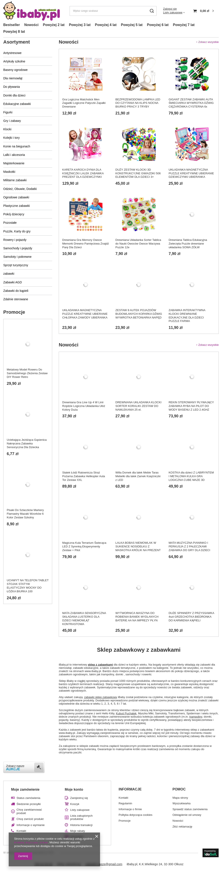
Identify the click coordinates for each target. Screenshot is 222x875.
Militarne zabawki (15, 180)
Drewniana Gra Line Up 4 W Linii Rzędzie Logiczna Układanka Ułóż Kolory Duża (83, 406)
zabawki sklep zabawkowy (100, 697)
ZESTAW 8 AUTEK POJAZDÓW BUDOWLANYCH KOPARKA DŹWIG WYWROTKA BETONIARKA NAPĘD (138, 314)
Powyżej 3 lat (80, 25)
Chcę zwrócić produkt (30, 819)
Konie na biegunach (16, 146)
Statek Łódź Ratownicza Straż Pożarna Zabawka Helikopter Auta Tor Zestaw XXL (83, 476)
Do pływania (11, 86)
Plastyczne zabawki (16, 205)
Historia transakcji (81, 825)
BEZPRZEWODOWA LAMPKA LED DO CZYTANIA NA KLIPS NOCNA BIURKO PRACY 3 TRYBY (137, 103)
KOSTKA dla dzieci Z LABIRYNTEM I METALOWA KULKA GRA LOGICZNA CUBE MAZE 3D (191, 476)
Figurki (7, 112)
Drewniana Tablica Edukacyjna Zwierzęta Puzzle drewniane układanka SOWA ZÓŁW (188, 243)
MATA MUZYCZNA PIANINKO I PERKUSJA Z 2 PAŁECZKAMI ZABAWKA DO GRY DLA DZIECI (189, 546)
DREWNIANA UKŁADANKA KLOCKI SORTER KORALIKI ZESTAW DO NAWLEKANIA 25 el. (138, 406)
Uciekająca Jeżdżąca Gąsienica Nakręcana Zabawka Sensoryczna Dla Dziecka (27, 443)
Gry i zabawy (12, 120)
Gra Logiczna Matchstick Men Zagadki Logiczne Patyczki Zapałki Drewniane (83, 103)
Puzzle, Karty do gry (16, 231)
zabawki (8, 273)
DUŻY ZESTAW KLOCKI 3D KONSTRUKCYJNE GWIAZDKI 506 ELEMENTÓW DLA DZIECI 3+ (138, 173)
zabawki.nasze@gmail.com (103, 864)
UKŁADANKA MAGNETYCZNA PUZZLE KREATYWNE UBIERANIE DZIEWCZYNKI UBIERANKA (191, 173)
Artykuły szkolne (14, 61)
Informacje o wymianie (31, 825)
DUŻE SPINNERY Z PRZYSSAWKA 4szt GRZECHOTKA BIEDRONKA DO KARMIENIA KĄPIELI (191, 616)
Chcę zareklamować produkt (29, 811)
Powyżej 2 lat (54, 25)
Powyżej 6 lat (158, 25)
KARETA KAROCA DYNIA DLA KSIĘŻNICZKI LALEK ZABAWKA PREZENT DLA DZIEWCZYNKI (82, 173)
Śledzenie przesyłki (29, 804)
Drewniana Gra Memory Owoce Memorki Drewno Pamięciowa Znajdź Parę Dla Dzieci (85, 243)
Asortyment (16, 42)
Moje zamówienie (25, 789)
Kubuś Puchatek (126, 713)
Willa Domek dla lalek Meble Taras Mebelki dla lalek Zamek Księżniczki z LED (137, 476)
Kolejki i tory (11, 137)
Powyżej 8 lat (14, 31)
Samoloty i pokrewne (17, 256)
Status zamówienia (28, 798)
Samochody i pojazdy (17, 248)
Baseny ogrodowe (15, 70)
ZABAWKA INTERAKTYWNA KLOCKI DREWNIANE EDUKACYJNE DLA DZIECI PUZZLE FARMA (187, 316)
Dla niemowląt (12, 78)
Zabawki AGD (12, 282)
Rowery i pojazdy (15, 240)
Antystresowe (12, 53)
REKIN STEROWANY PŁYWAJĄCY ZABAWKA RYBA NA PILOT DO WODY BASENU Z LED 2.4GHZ (191, 406)
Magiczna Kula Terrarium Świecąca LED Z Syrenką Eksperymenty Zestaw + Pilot (84, 546)
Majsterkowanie (13, 163)
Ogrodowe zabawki (16, 197)
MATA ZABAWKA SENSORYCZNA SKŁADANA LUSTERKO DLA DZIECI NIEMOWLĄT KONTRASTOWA (84, 618)
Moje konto (74, 789)
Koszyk (74, 804)
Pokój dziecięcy (13, 214)
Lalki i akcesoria (14, 155)
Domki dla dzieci (14, 95)
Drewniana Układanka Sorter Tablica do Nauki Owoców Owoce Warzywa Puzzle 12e (138, 243)
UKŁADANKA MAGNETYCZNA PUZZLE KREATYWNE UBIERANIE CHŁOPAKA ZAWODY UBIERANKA (85, 314)
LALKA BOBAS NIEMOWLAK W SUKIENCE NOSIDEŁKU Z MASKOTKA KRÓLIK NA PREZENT (138, 546)
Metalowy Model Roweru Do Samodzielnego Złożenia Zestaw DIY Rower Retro (27, 373)
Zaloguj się (170, 8)
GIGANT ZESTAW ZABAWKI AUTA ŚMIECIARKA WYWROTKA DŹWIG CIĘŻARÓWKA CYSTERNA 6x (191, 103)
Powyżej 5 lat (132, 25)
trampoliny (195, 716)
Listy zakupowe (172, 12)
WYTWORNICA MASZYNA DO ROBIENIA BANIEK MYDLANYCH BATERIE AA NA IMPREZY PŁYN (137, 616)
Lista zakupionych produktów (81, 817)
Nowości (31, 25)
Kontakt (21, 831)
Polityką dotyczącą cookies (31, 842)
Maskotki (9, 171)
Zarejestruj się (79, 798)
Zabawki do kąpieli (15, 290)
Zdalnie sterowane (15, 299)
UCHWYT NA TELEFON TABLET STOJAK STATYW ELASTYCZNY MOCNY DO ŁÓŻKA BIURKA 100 (27, 586)
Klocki (7, 129)
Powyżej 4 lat (106, 25)
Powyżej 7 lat (184, 25)
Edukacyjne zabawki (17, 104)
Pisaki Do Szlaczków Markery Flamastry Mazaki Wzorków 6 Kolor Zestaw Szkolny (25, 513)
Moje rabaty (77, 831)
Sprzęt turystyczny (15, 265)
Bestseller (11, 25)
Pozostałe (10, 222)
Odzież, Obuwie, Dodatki (20, 189)
